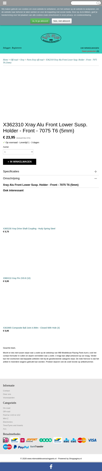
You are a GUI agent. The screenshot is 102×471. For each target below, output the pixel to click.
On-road (6, 408)
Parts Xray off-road (35, 60)
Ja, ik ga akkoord (40, 21)
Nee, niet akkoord (61, 21)
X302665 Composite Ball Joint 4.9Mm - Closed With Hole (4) (31, 328)
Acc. (5, 429)
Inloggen (7, 48)
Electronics (8, 422)
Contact (6, 391)
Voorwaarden (9, 398)
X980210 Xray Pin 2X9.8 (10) (16, 278)
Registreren (16, 48)
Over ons (7, 394)
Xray (22, 60)
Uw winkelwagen (89, 48)
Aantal (6, 147)
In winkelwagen (21, 161)
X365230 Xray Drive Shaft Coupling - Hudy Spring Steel (29, 228)
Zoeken (97, 3)
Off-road (14, 60)
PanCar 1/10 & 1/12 (11, 415)
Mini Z (5, 418)
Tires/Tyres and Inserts (13, 425)
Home (5, 60)
